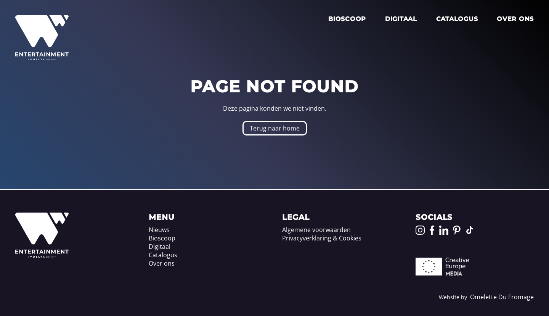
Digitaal (401, 19)
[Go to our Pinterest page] (456, 230)
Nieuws (159, 230)
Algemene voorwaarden (316, 230)
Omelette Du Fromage (502, 297)
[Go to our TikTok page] (469, 230)
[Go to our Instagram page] (420, 230)
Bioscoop (347, 19)
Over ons (515, 19)
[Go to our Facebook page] (432, 230)
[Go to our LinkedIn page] (443, 230)
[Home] (42, 255)
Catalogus (457, 19)
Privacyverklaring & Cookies (321, 238)
